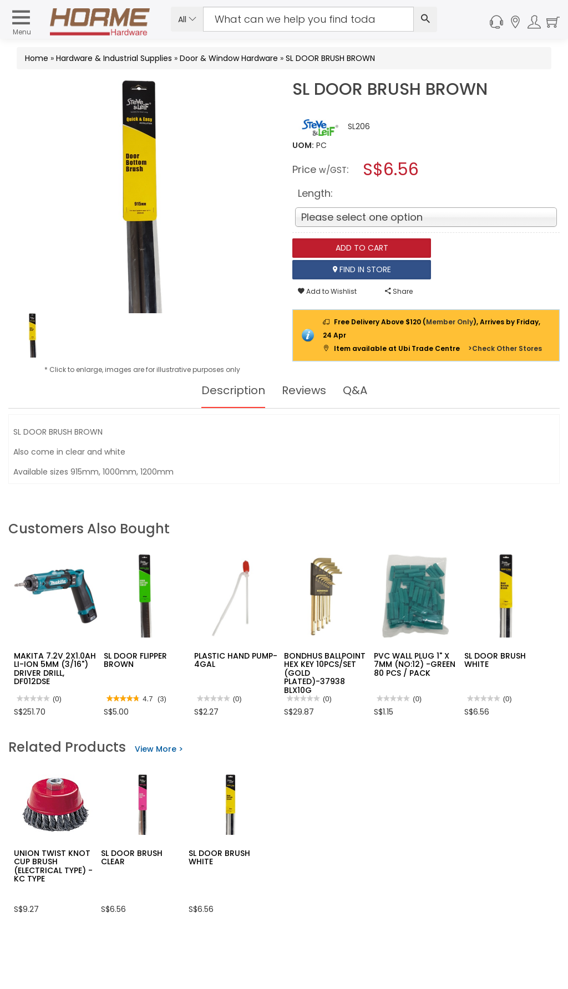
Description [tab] (233, 390)
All (187, 19)
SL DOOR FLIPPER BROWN (135, 660)
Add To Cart (362, 247)
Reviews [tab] (304, 390)
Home (36, 58)
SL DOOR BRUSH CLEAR (132, 857)
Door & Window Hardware (229, 58)
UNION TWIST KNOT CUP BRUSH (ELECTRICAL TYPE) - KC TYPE (53, 866)
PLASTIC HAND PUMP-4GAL (235, 660)
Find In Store (362, 269)
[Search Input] (308, 19)
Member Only (449, 322)
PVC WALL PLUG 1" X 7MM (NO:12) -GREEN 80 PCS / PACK (414, 664)
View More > (159, 749)
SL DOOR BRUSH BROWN (330, 58)
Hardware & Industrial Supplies (114, 58)
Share (399, 291)
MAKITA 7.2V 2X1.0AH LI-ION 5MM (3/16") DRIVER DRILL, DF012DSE (55, 668)
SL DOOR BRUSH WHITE (495, 660)
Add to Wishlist (327, 291)
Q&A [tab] (355, 390)
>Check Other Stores (505, 348)
